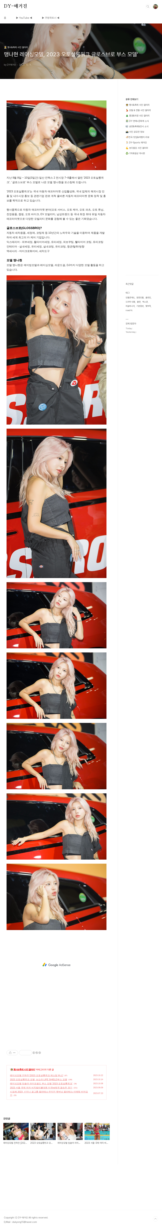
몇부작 (148, 306)
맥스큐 (145, 302)
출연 (139, 302)
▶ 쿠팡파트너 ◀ (50, 17)
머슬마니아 (130, 306)
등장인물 (140, 297)
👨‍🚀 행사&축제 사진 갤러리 (22, 1069)
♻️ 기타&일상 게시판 (135, 153)
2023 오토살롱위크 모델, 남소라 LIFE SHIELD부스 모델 (38, 1079)
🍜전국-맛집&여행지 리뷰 (137, 137)
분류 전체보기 (132, 99)
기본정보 (140, 306)
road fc (129, 310)
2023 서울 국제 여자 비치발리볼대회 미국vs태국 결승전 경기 (41, 1087)
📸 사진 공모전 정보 (135, 131)
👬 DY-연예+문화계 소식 (137, 121)
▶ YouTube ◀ (24, 17)
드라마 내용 (130, 302)
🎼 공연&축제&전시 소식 (137, 126)
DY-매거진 (15, 6)
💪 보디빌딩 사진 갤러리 (137, 148)
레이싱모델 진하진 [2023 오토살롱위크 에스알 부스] (36, 1075)
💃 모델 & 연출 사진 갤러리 (138, 110)
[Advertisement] (56, 965)
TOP (155, 1219)
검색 (147, 6)
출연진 (148, 297)
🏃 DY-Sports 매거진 (136, 142)
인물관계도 (130, 297)
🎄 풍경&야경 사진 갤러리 (138, 115)
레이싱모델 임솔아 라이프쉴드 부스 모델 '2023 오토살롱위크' (41, 1083)
